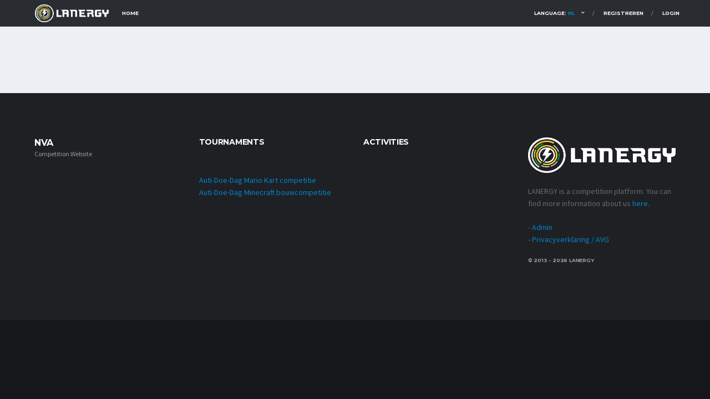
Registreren (623, 13)
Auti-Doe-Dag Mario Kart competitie (257, 180)
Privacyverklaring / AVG (570, 239)
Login (670, 13)
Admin (542, 227)
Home (130, 13)
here (640, 203)
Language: (554, 13)
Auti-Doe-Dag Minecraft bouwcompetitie (265, 192)
